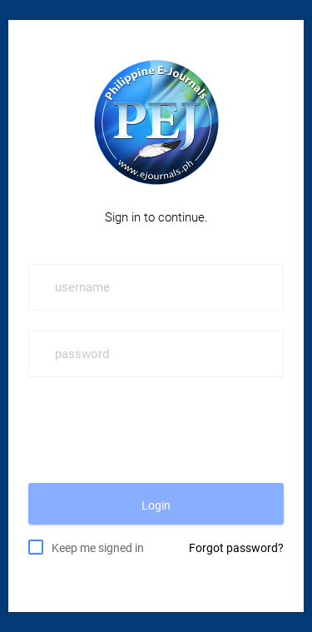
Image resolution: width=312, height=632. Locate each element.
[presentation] (154, 429)
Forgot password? (236, 548)
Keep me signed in (98, 547)
